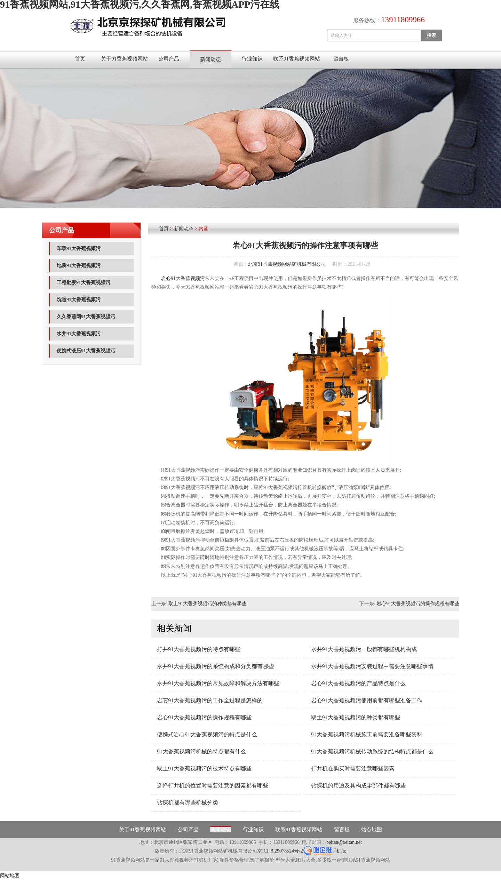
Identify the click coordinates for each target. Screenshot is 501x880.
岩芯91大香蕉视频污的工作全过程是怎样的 (210, 700)
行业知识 (252, 59)
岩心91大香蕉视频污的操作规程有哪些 (417, 603)
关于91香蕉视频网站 (124, 59)
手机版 (339, 851)
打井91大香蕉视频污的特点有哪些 (198, 649)
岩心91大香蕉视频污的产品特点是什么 (358, 683)
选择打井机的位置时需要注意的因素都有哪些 (212, 786)
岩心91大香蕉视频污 (183, 278)
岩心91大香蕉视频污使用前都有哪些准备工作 (366, 700)
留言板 (341, 59)
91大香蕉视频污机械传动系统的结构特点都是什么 (372, 751)
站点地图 (371, 829)
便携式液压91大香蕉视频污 (86, 350)
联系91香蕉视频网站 (296, 59)
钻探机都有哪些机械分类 (187, 803)
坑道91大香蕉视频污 (79, 299)
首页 (80, 59)
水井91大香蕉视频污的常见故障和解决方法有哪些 (218, 683)
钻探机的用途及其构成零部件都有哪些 (358, 786)
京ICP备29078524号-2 (280, 851)
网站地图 (9, 875)
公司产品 (168, 59)
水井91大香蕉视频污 (79, 333)
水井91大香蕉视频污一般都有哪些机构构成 (364, 649)
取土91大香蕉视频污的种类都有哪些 (207, 603)
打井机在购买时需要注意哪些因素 (353, 768)
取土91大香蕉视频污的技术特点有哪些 (204, 768)
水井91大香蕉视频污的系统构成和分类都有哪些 (215, 666)
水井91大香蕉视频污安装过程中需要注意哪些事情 (372, 666)
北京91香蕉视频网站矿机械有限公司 (287, 264)
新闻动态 (210, 59)
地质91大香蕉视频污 (79, 265)
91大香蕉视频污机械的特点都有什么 (201, 751)
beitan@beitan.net (344, 842)
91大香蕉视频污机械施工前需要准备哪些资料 (366, 734)
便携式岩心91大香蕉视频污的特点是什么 (207, 734)
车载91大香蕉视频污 (79, 248)
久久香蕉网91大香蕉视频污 (86, 316)
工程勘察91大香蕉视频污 (83, 282)
